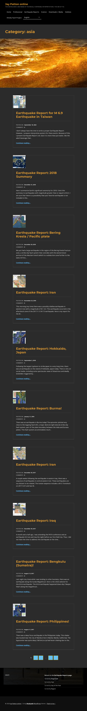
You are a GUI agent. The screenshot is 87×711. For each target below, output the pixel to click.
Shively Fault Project (14, 18)
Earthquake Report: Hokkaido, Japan (41, 350)
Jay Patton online (16, 4)
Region (53, 689)
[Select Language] (32, 17)
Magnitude (54, 679)
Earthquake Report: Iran (36, 292)
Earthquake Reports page (63, 675)
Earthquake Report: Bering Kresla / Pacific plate (38, 234)
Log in (7, 675)
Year (52, 682)
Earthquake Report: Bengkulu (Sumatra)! (41, 563)
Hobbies (68, 12)
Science (44, 12)
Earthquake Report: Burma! (39, 408)
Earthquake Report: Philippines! (42, 621)
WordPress (37, 704)
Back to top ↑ (51, 704)
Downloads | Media (56, 12)
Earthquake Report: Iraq (36, 520)
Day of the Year (56, 685)
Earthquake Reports (31, 12)
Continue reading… (23, 143)
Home (9, 12)
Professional (17, 12)
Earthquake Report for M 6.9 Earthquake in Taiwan (39, 115)
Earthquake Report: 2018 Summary (36, 174)
